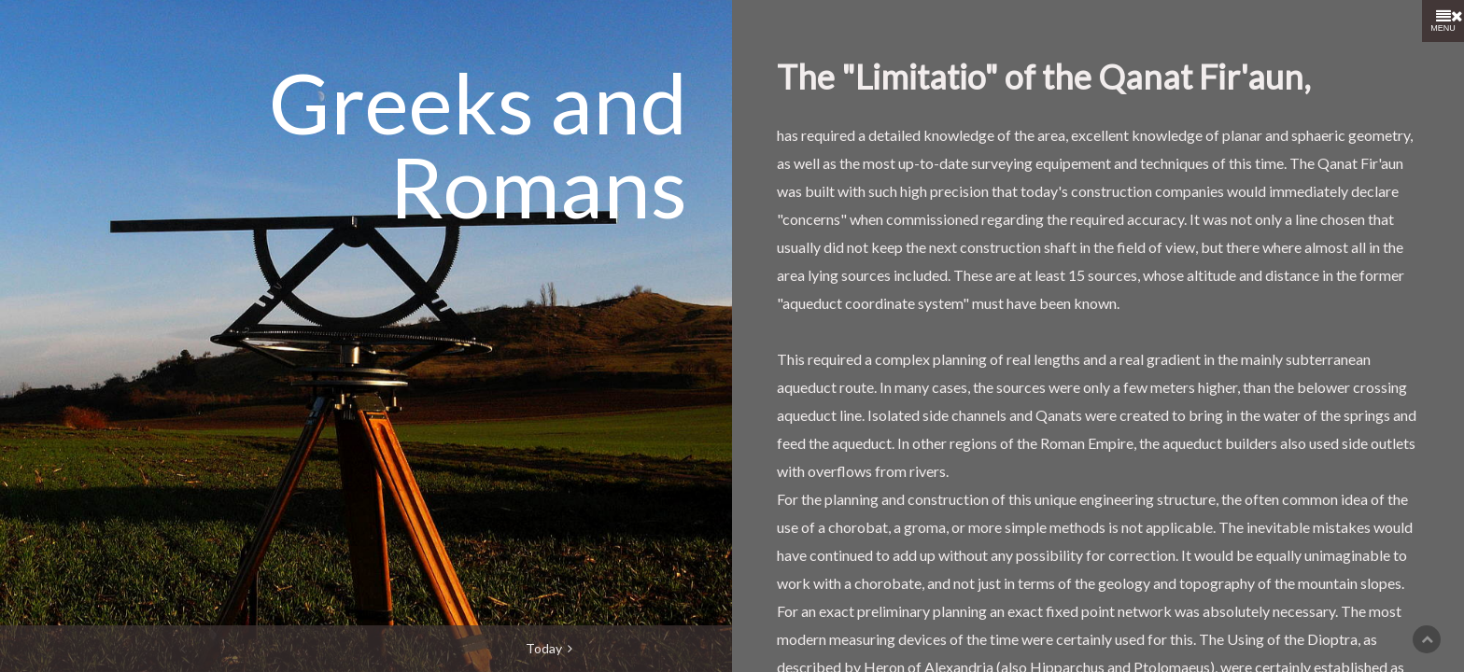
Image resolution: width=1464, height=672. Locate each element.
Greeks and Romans (478, 143)
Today (549, 648)
